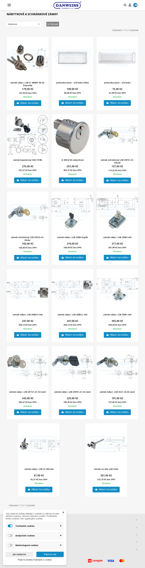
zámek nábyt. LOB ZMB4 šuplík (72, 237)
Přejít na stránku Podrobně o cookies (35, 559)
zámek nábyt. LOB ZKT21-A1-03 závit (27, 392)
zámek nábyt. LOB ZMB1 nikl (117, 314)
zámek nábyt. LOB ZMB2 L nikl (72, 314)
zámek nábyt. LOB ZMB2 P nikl (28, 314)
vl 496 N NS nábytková (72, 160)
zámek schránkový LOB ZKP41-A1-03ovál (117, 161)
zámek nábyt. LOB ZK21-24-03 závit (117, 392)
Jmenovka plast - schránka (117, 82)
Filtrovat (53, 24)
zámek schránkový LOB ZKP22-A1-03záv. (27, 238)
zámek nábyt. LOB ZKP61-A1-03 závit (72, 392)
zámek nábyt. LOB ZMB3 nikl (117, 237)
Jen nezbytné (19, 554)
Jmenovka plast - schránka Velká (72, 82)
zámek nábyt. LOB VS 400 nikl (39, 469)
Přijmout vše (50, 554)
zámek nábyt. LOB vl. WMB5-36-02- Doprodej (27, 84)
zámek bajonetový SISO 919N (27, 160)
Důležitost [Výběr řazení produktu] (24, 24)
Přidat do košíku (28, 103)
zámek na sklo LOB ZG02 (106, 469)
